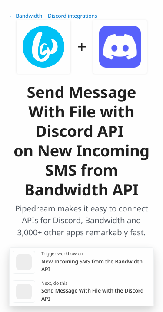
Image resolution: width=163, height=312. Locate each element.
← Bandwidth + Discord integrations (53, 16)
